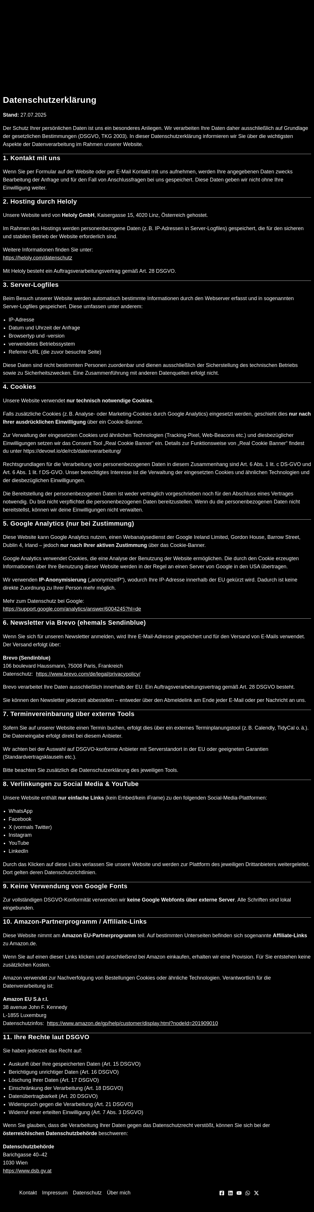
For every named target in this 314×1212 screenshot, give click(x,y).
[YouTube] (239, 1193)
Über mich (118, 1193)
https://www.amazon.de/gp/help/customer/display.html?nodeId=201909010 (132, 1023)
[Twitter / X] (256, 1193)
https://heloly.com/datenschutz (37, 258)
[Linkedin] (230, 1193)
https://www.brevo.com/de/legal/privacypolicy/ (88, 674)
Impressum (55, 1193)
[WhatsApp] (247, 1193)
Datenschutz (87, 1193)
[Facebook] (221, 1193)
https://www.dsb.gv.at (27, 1171)
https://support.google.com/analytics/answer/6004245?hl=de (72, 609)
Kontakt (28, 1193)
